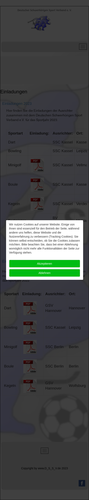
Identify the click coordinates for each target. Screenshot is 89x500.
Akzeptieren (44, 263)
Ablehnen (44, 273)
